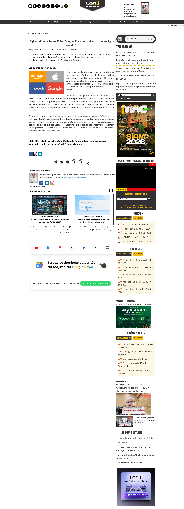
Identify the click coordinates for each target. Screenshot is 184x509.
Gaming (58, 235)
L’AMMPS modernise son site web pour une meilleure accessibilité (133, 59)
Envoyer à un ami (50, 163)
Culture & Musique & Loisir (68, 238)
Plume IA (49, 235)
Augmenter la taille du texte (100, 163)
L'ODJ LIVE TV (107, 495)
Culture (82, 22)
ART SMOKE (122, 420)
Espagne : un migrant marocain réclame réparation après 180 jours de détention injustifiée (133, 81)
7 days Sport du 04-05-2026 (135, 230)
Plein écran (150, 166)
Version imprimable (73, 163)
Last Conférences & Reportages (86, 240)
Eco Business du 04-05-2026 (135, 238)
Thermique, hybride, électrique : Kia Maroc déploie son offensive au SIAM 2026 (144, 398)
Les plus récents (125, 216)
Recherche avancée (125, 91)
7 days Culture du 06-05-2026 (136, 222)
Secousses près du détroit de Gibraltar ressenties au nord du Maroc (132, 66)
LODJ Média (65, 243)
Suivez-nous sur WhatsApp (95, 294)
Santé (64, 22)
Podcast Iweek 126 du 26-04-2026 (137, 281)
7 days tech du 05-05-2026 (135, 226)
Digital (56, 22)
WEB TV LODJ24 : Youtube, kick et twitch (136, 156)
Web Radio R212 (139, 496)
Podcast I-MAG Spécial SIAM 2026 (137, 270)
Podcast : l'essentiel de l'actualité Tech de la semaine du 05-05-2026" (50, 229)
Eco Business (92, 235)
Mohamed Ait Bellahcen (48, 50)
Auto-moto (100, 22)
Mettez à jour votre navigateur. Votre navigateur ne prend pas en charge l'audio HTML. (140, 39)
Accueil (31, 33)
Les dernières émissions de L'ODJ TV (53, 240)
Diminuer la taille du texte (66, 171)
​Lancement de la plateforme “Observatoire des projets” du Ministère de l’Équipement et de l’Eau (136, 368)
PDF (142, 22)
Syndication (97, 506)
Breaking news (37, 235)
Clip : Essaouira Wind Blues (134, 346)
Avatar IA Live (78, 243)
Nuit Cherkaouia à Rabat (128, 437)
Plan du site (86, 506)
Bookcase (106, 240)
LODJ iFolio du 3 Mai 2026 (133, 234)
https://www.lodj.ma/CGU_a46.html (136, 205)
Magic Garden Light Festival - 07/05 (132, 416)
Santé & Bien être (37, 238)
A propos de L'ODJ (44, 495)
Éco (49, 22)
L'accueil (33, 22)
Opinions (112, 22)
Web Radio (123, 22)
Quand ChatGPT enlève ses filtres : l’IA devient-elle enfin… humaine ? (92, 229)
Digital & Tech (46, 33)
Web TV (134, 22)
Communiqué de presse (74, 235)
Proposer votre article (76, 495)
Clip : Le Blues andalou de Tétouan (137, 356)
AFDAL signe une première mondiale (131, 292)
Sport (91, 22)
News (42, 22)
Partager (87, 171)
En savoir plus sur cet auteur (74, 185)
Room (102, 238)
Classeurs (141, 216)
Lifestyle (73, 22)
